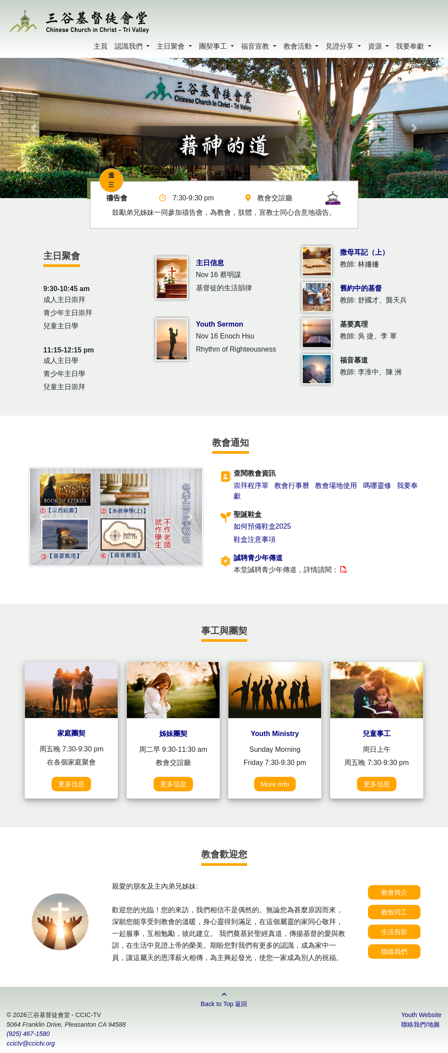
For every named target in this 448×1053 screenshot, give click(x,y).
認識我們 (129, 46)
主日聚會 (171, 46)
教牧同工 (394, 912)
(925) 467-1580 (28, 1033)
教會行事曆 (291, 485)
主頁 (101, 46)
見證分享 (340, 46)
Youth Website (421, 1014)
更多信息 (71, 784)
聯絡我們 (394, 951)
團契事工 (214, 46)
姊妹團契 (173, 733)
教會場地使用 (336, 485)
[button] (33, 128)
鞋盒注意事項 (255, 539)
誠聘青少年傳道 (258, 558)
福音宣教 (256, 46)
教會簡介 (394, 892)
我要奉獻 (411, 46)
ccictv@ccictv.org (31, 1043)
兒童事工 (377, 733)
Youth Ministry (275, 733)
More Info (275, 784)
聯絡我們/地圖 (420, 1024)
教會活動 (298, 46)
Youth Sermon (219, 324)
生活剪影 (394, 932)
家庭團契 (71, 733)
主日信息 (210, 263)
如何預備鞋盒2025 (262, 526)
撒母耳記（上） (364, 252)
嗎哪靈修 (377, 485)
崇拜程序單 (251, 485)
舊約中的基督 (361, 288)
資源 (376, 46)
